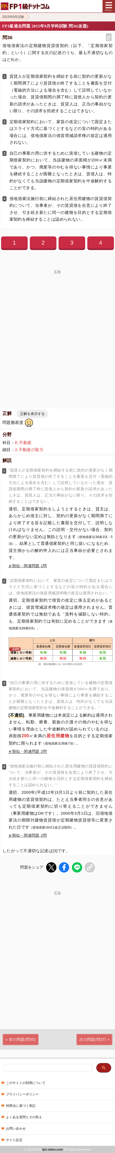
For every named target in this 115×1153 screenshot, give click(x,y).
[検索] (48, 1068)
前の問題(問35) (22, 1039)
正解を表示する (32, 414)
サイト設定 (14, 1140)
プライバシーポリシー (22, 1094)
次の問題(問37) (92, 1039)
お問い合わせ (16, 1128)
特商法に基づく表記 (21, 1106)
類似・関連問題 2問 (29, 751)
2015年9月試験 (13, 17)
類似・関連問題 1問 (29, 566)
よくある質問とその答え (24, 1117)
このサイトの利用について (26, 1083)
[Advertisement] (57, 331)
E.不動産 (23, 442)
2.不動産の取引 (29, 449)
